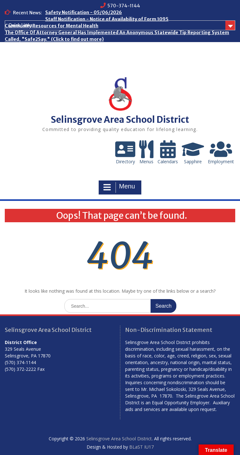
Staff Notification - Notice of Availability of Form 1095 (106, 19)
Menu (119, 187)
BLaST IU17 (141, 447)
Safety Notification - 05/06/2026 (83, 12)
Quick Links (20, 25)
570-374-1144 (123, 6)
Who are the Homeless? (31, 46)
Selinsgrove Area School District (120, 119)
